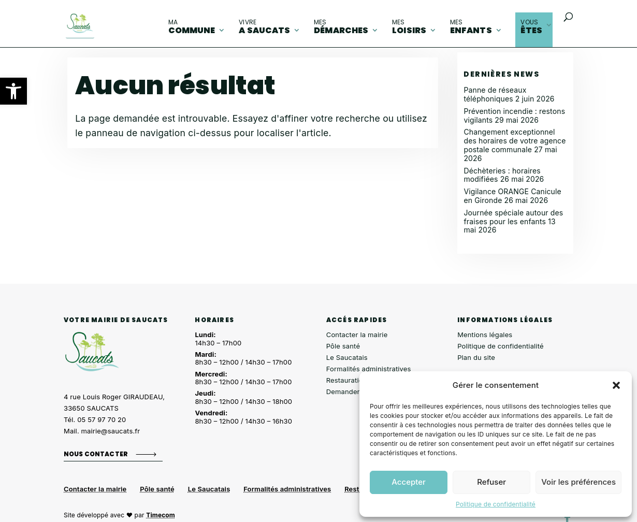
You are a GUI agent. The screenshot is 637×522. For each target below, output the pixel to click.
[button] (13, 91)
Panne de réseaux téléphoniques (495, 94)
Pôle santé (343, 346)
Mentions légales (484, 334)
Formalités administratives (368, 369)
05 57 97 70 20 (101, 419)
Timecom (160, 515)
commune (191, 27)
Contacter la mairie (357, 334)
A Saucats (264, 27)
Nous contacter (96, 454)
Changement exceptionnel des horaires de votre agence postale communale (515, 140)
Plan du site (476, 357)
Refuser (491, 482)
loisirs (409, 27)
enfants (471, 27)
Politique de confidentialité (495, 504)
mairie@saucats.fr (110, 431)
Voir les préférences (578, 482)
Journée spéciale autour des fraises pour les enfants (513, 217)
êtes (531, 27)
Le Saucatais (347, 357)
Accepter (409, 482)
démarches (341, 27)
